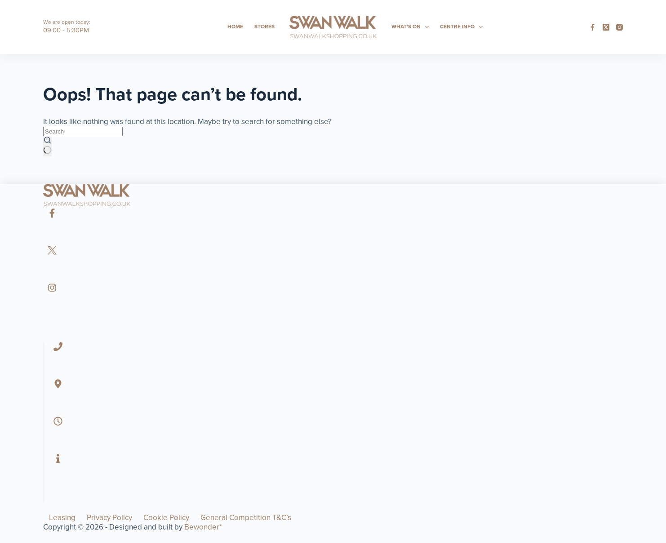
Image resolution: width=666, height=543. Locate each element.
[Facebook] (592, 27)
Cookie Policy (166, 517)
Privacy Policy (109, 517)
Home (235, 26)
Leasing (62, 517)
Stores (264, 26)
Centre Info (463, 27)
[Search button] (47, 146)
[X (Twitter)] (606, 27)
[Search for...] (83, 131)
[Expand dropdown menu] (427, 27)
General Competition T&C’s (245, 517)
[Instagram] (619, 27)
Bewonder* (203, 527)
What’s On (411, 27)
